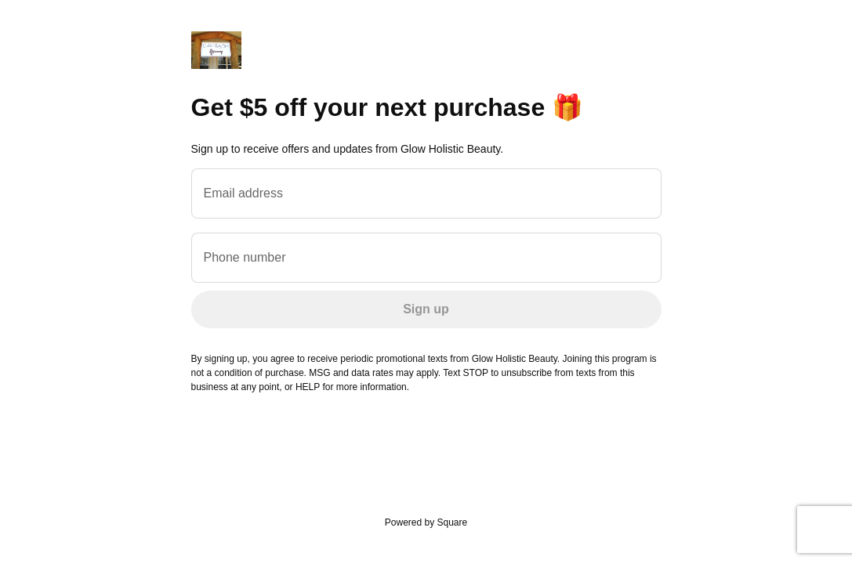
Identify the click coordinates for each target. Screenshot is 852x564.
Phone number (245, 257)
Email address (243, 193)
